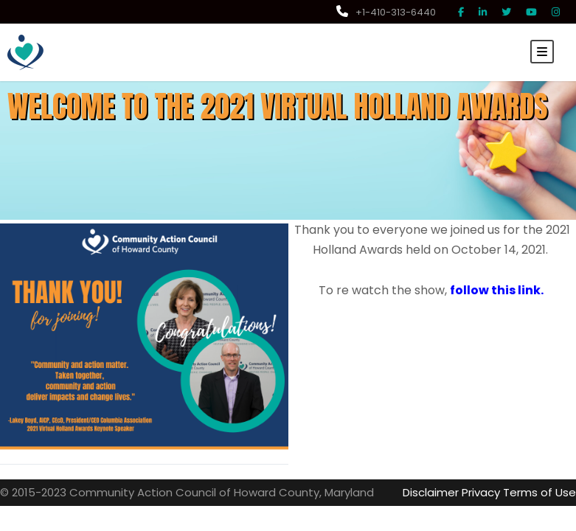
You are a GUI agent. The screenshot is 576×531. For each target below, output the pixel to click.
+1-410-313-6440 (389, 12)
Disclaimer (442, 492)
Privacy (490, 492)
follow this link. (490, 290)
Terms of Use (543, 492)
